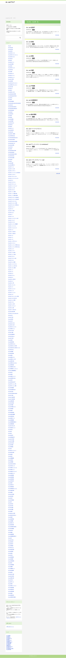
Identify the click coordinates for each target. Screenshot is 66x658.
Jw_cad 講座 (10, 553)
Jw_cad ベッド (10, 269)
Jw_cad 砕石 (10, 498)
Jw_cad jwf (10, 115)
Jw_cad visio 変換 (11, 145)
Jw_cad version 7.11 (11, 143)
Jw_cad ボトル (10, 273)
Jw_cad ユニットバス (11, 292)
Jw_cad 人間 (10, 321)
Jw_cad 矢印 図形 (11, 494)
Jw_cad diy (10, 99)
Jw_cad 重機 (10, 566)
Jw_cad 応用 (10, 429)
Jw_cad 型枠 (10, 380)
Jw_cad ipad (10, 112)
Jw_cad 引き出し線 (11, 425)
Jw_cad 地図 (30, 70)
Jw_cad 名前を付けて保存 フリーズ (14, 347)
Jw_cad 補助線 (10, 545)
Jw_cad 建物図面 (11, 420)
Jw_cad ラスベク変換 (11, 300)
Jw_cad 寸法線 (10, 395)
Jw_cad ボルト (10, 277)
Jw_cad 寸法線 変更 (11, 397)
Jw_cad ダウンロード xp (12, 201)
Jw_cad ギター (10, 180)
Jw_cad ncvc (10, 124)
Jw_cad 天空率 (10, 391)
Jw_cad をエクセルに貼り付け (13, 313)
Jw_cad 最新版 (10, 446)
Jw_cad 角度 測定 (11, 549)
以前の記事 (58, 173)
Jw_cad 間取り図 (11, 578)
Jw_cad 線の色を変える (12, 515)
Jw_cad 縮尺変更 (11, 524)
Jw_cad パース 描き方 (12, 231)
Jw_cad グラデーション (12, 184)
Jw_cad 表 (10, 538)
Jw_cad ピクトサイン (11, 243)
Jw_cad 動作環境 (31, 114)
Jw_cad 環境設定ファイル (12, 488)
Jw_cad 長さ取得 (11, 576)
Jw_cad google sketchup (12, 106)
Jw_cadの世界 (8, 649)
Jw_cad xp (10, 161)
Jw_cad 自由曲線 (11, 528)
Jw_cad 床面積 (10, 408)
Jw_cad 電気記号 (11, 589)
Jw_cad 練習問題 (11, 519)
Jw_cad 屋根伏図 (11, 401)
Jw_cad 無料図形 (11, 475)
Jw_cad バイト (10, 237)
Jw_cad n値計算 (11, 130)
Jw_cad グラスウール (11, 182)
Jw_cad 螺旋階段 (11, 534)
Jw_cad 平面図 (30, 86)
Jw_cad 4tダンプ (11, 73)
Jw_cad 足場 (10, 555)
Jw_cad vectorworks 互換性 (12, 141)
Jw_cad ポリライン (11, 275)
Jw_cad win (10, 148)
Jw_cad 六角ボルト (11, 336)
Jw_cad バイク (10, 235)
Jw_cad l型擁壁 (10, 121)
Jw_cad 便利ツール (11, 328)
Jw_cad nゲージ (11, 128)
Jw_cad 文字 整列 (11, 439)
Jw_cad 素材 (10, 511)
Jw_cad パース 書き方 (12, 233)
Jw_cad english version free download (14, 103)
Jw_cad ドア (10, 214)
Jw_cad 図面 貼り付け (12, 366)
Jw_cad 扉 (10, 431)
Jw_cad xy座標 (10, 163)
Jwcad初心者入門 (9, 642)
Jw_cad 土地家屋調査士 (12, 370)
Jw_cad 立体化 (10, 505)
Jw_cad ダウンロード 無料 (12, 203)
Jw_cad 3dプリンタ (11, 67)
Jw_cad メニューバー (11, 288)
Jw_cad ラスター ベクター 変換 (13, 296)
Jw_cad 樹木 (10, 456)
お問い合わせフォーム (10, 626)
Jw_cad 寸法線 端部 (11, 399)
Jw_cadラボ (8, 637)
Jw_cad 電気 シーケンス (12, 585)
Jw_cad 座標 (10, 410)
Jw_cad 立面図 (10, 509)
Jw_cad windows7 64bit (12, 150)
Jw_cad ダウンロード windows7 (13, 197)
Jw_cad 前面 (30, 42)
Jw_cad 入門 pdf (11, 330)
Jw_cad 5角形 (10, 81)
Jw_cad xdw (10, 159)
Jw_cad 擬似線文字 (11, 437)
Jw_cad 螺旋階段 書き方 (12, 536)
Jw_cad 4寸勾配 (11, 79)
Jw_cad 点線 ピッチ (11, 465)
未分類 (33, 44)
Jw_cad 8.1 (10, 90)
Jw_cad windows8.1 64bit (12, 154)
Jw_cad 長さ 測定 (11, 574)
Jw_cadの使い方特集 (9, 648)
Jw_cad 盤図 (10, 492)
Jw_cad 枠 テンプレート (12, 450)
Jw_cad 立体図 (10, 507)
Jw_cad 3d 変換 (10, 64)
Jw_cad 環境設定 (11, 486)
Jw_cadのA (8, 636)
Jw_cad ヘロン (10, 271)
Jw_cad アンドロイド (11, 174)
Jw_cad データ (10, 208)
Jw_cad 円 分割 (10, 338)
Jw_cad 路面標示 (11, 557)
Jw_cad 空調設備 (11, 500)
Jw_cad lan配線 (10, 119)
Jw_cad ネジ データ (11, 222)
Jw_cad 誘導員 (10, 551)
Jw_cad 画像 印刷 (11, 490)
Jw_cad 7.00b (10, 86)
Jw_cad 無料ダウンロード (12, 471)
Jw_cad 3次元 (10, 69)
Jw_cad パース (10, 229)
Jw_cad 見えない (11, 547)
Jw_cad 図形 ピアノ (11, 357)
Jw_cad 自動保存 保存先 (12, 526)
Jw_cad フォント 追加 (12, 254)
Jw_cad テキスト (11, 212)
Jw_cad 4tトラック (11, 75)
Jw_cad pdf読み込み (11, 135)
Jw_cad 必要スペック (11, 427)
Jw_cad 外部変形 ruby (11, 389)
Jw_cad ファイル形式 (11, 252)
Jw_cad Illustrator (11, 110)
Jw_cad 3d (10, 60)
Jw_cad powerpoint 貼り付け (13, 137)
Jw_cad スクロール (11, 189)
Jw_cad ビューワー (11, 250)
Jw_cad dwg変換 (11, 101)
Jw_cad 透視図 (10, 559)
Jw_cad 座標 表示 (11, 416)
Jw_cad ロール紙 (11, 307)
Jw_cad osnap (10, 132)
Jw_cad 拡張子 (30, 27)
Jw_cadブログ (10, 2)
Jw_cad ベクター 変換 (12, 267)
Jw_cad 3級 (10, 71)
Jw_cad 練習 (10, 517)
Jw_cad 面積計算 (11, 595)
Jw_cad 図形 (10, 355)
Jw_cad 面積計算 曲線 (12, 597)
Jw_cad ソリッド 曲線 (12, 191)
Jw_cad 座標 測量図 (11, 414)
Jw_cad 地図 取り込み (12, 378)
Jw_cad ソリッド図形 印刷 (12, 193)
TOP (9, 18)
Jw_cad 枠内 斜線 (11, 452)
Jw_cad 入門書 (10, 332)
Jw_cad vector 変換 (11, 139)
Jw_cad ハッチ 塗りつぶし (12, 241)
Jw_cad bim (10, 97)
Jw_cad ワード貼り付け (12, 309)
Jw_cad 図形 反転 (11, 361)
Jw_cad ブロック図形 (11, 262)
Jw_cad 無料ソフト (11, 469)
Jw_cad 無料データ (11, 473)
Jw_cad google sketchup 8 (12, 108)
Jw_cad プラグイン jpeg (12, 258)
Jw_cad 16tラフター (11, 56)
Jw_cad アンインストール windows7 (37, 144)
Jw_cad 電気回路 (11, 587)
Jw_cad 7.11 (10, 88)
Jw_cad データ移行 (11, 210)
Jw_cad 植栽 (10, 454)
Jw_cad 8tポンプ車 (11, 92)
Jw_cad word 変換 (11, 157)
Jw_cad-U (8, 639)
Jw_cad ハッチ (10, 239)
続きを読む (57, 35)
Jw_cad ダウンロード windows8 (13, 199)
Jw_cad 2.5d (10, 58)
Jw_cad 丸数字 (10, 319)
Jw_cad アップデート (11, 170)
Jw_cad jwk (10, 117)
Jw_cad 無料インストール (12, 467)
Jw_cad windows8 (11, 152)
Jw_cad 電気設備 (11, 591)
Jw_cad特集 (8, 635)
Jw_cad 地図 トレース (12, 376)
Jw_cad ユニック (11, 290)
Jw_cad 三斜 (10, 315)
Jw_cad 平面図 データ (12, 406)
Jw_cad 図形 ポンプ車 (12, 359)
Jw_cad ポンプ (10, 281)
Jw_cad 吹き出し (11, 349)
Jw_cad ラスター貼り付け (12, 298)
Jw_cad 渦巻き (10, 460)
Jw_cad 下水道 (10, 317)
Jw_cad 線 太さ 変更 (11, 513)
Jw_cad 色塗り (10, 530)
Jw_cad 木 (10, 448)
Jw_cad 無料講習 (11, 479)
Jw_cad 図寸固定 (11, 353)
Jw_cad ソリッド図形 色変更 (13, 195)
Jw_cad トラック (11, 216)
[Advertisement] (33, 11)
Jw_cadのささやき (9, 646)
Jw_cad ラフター (11, 302)
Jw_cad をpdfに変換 (11, 311)
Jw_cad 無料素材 (11, 477)
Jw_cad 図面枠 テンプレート (13, 368)
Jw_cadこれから (9, 640)
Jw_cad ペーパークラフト (34, 129)
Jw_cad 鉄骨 (10, 572)
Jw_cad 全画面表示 (32, 100)
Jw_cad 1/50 (10, 51)
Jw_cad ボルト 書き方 (12, 279)
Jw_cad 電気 (10, 583)
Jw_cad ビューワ (11, 248)
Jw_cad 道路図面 (11, 564)
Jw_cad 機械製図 (11, 458)
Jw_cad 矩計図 (10, 496)
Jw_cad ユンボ (10, 294)
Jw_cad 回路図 (10, 351)
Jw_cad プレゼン (11, 260)
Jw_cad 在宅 (10, 372)
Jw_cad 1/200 (10, 49)
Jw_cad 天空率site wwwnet (12, 393)
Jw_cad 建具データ (11, 418)
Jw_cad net (10, 126)
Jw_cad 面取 (30, 56)
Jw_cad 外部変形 (11, 387)
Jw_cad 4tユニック (11, 77)
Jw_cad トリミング (11, 220)
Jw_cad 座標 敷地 (11, 412)
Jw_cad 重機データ (11, 568)
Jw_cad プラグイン (11, 256)
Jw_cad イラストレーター (12, 176)
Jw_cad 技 (10, 433)
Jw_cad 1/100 (10, 47)
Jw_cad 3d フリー (11, 62)
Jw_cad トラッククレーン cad (35, 160)
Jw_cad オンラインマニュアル (13, 178)
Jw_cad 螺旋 (10, 532)
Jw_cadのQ (8, 641)
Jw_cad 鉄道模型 (11, 570)
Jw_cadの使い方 (9, 638)
